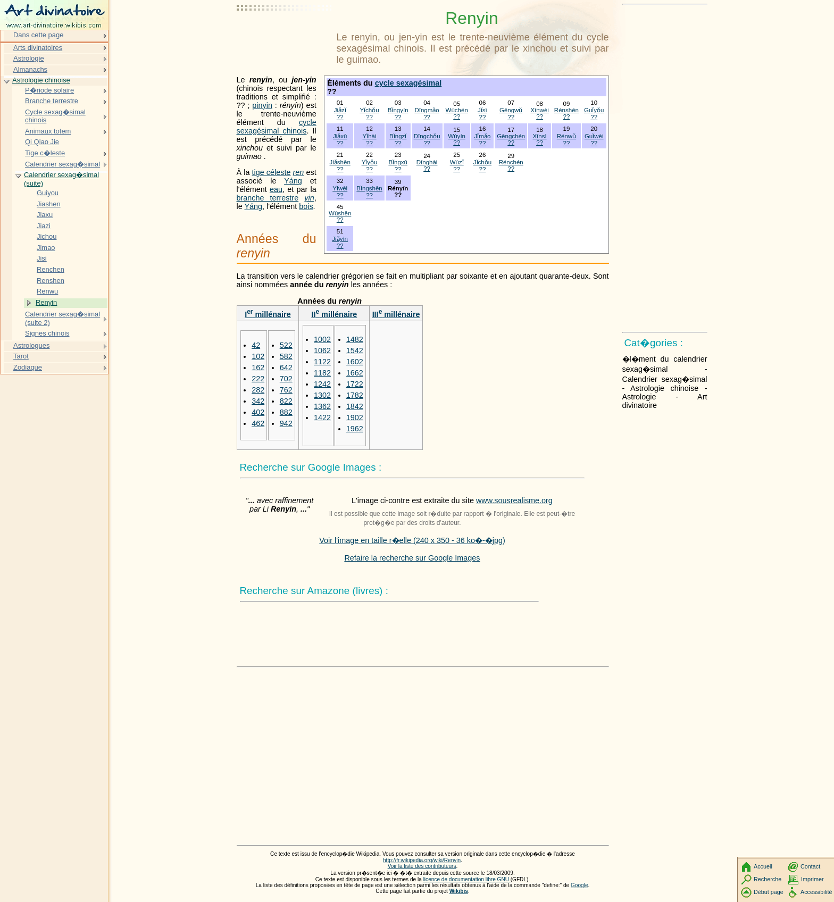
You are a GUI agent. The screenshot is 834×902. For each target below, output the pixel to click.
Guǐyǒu (594, 110)
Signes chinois (47, 333)
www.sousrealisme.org (514, 500)
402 (258, 412)
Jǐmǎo (482, 136)
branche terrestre (268, 198)
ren (298, 172)
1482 (354, 339)
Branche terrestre (51, 101)
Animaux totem (48, 131)
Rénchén (511, 162)
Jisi (42, 258)
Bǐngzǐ (397, 136)
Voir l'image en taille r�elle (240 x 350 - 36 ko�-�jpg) (412, 540)
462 (258, 423)
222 (258, 378)
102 (258, 356)
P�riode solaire (49, 90)
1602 (354, 361)
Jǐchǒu (482, 162)
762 (286, 390)
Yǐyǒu (370, 162)
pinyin (262, 105)
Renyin (46, 302)
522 (286, 345)
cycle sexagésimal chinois (276, 126)
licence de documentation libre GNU (467, 879)
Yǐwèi (339, 188)
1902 (354, 417)
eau (276, 189)
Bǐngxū (397, 162)
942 (286, 423)
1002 (322, 339)
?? (340, 117)
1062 (322, 350)
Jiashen (49, 204)
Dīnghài (427, 162)
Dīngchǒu (427, 136)
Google (579, 885)
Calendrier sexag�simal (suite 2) (62, 318)
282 (258, 390)
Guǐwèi (594, 136)
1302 (322, 395)
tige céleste (271, 172)
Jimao (46, 248)
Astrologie (28, 58)
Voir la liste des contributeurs (422, 866)
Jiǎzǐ (340, 110)
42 (256, 345)
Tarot (21, 356)
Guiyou (48, 193)
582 (286, 356)
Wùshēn (340, 213)
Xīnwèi (539, 110)
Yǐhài (370, 136)
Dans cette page (38, 35)
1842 (354, 406)
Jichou (46, 236)
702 (286, 378)
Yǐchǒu (369, 110)
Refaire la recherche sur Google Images (412, 558)
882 (286, 412)
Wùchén (457, 110)
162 (258, 367)
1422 (322, 417)
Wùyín (456, 136)
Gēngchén (511, 136)
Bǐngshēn (369, 188)
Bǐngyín (398, 110)
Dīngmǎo (426, 110)
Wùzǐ (457, 162)
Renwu (47, 291)
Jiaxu (45, 215)
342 (258, 401)
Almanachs (30, 69)
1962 (354, 428)
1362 (322, 406)
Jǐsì (482, 110)
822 (286, 401)
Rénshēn (566, 110)
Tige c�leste (45, 153)
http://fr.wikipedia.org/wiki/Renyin (422, 860)
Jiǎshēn (340, 162)
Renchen (50, 269)
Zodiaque (27, 367)
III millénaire (396, 314)
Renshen (50, 281)
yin (309, 198)
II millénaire (334, 314)
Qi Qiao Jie (42, 142)
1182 (322, 373)
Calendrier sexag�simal (62, 164)
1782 (354, 395)
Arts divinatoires (37, 48)
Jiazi (44, 226)
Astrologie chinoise (41, 80)
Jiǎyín (340, 239)
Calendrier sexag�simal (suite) (61, 179)
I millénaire (268, 314)
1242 (322, 384)
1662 (354, 373)
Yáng (293, 181)
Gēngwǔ (511, 110)
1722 (354, 384)
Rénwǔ (566, 136)
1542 (354, 350)
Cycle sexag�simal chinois (55, 116)
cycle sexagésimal (408, 83)
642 (286, 367)
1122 (322, 361)
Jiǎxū (340, 136)
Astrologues (31, 345)
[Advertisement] (284, 35)
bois (306, 206)
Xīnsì (539, 136)
